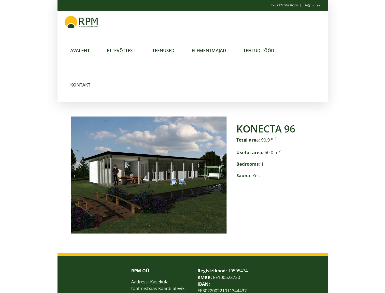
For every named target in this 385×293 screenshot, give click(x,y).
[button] (74, 175)
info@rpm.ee (311, 5)
